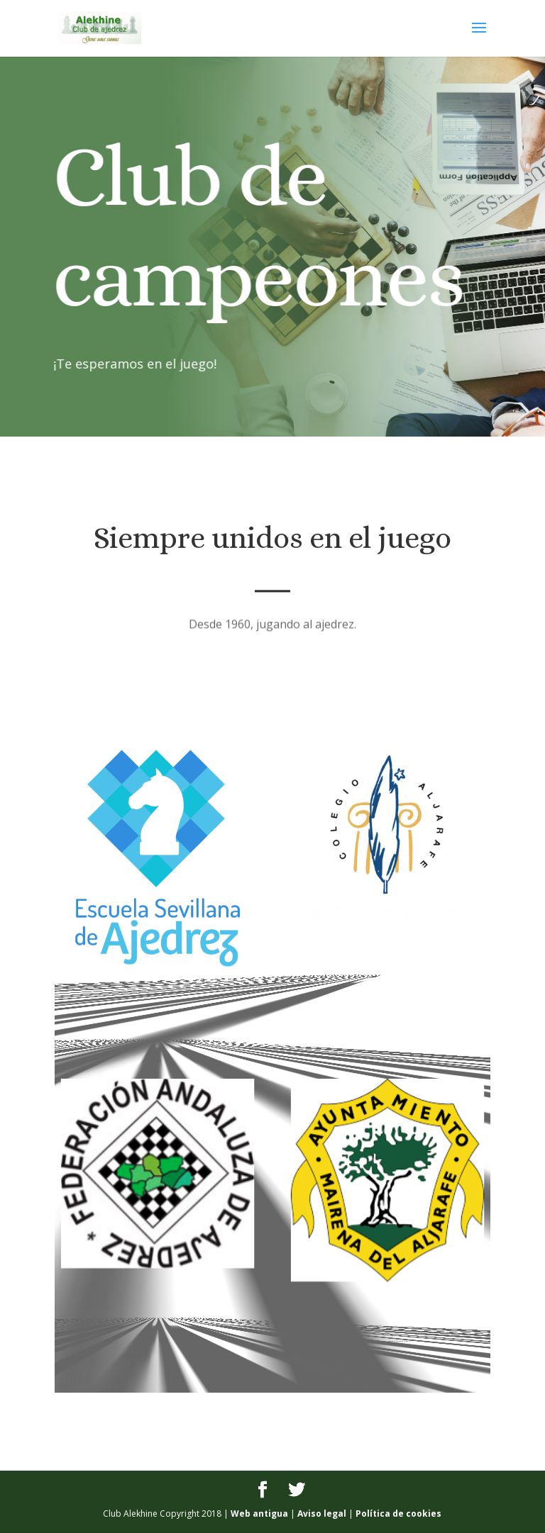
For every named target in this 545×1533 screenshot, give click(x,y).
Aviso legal (321, 1513)
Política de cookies (398, 1513)
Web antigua (259, 1513)
